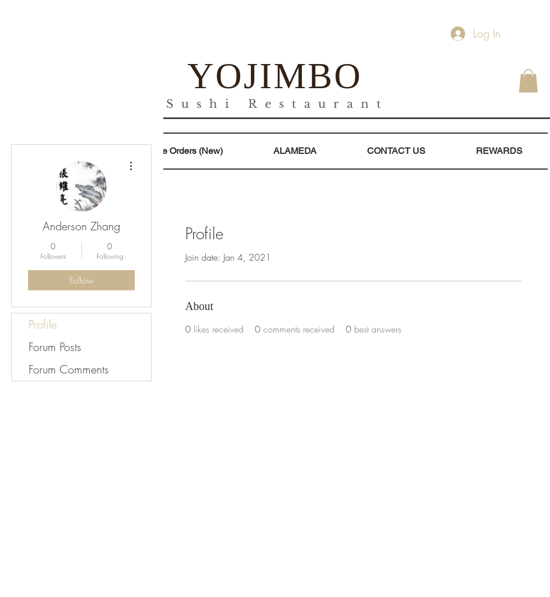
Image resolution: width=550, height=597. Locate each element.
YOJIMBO (275, 76)
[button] (528, 81)
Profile (43, 324)
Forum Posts (55, 346)
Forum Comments (69, 369)
